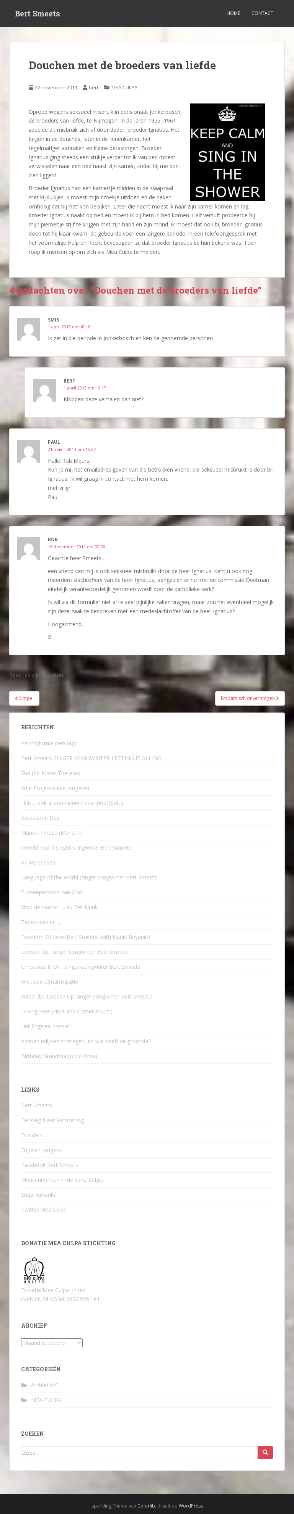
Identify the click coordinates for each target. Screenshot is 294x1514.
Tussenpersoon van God (51, 892)
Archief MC (44, 1385)
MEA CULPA (124, 87)
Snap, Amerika (39, 1194)
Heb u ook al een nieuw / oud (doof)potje (72, 802)
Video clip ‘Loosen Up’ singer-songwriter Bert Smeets (86, 996)
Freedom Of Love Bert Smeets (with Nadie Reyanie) (85, 936)
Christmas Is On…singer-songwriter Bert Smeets (80, 966)
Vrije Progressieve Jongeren (55, 788)
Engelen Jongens (41, 1150)
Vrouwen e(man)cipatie (49, 981)
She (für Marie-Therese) (50, 773)
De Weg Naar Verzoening (52, 1120)
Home (233, 13)
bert (93, 87)
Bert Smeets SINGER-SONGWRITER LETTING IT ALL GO (91, 758)
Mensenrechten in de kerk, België (62, 1179)
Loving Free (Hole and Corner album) (67, 1011)
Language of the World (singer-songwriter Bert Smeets (89, 877)
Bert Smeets (37, 13)
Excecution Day (40, 817)
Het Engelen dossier (45, 1026)
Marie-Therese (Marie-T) (51, 832)
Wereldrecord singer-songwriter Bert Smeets (76, 847)
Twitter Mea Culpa (44, 1209)
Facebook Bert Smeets (49, 1164)
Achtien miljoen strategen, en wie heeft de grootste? (86, 1041)
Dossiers (32, 1135)
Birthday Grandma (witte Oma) (59, 1056)
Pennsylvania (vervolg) (48, 743)
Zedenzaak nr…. (40, 922)
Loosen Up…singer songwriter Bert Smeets (74, 951)
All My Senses (38, 862)
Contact (262, 13)
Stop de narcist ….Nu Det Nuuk (59, 907)
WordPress (191, 1506)
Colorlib (146, 1506)
